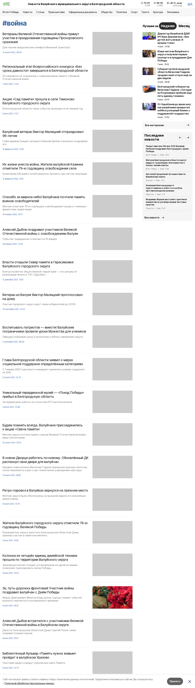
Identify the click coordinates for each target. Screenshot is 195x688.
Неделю (168, 26)
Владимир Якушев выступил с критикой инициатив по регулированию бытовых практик (166, 202)
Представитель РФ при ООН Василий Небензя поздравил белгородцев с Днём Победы (167, 149)
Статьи (40, 12)
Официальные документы (83, 12)
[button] (180, 137)
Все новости (151, 217)
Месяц (184, 26)
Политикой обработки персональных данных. (29, 683)
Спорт (134, 12)
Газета (145, 12)
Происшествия (56, 12)
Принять (175, 681)
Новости (27, 12)
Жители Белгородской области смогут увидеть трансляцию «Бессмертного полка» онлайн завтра (166, 163)
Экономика (173, 12)
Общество (106, 12)
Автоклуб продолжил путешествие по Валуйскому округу (166, 175)
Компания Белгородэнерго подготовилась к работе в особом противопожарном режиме (164, 188)
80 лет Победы (10, 12)
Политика (121, 12)
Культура (158, 12)
